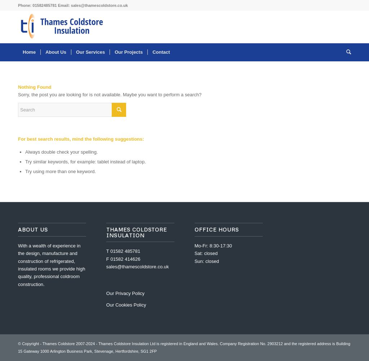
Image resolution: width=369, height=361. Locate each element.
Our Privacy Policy (125, 293)
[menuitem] (29, 52)
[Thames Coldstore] (63, 27)
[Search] (346, 52)
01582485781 (44, 5)
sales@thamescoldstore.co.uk (99, 5)
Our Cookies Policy (126, 305)
